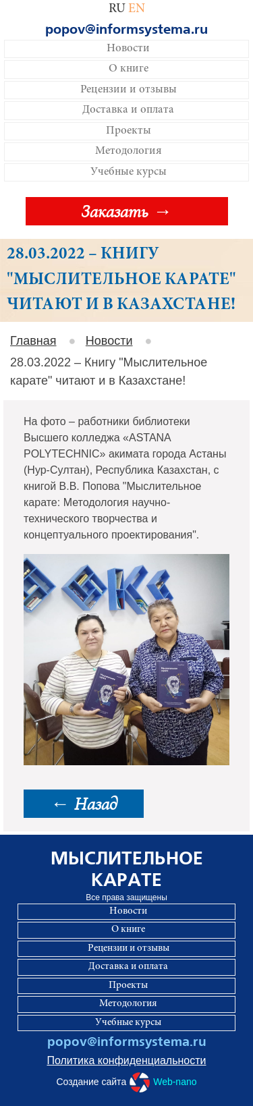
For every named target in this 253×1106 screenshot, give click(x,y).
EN (136, 9)
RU (117, 9)
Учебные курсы (128, 172)
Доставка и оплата (128, 110)
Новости (128, 49)
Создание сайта (126, 1082)
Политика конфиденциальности (126, 1060)
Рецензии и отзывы (128, 90)
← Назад (84, 803)
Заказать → (126, 211)
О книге (128, 69)
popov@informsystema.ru (126, 30)
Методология (128, 151)
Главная (33, 341)
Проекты (128, 131)
